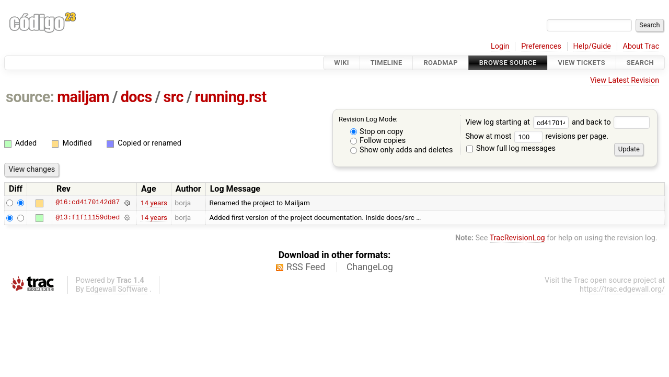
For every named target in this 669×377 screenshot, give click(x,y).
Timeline (386, 62)
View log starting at (518, 122)
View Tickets (581, 62)
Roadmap (440, 62)
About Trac (641, 46)
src (174, 97)
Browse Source (508, 62)
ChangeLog (370, 267)
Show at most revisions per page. (536, 136)
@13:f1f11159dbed (87, 217)
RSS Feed (305, 267)
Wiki (341, 62)
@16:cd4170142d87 (87, 202)
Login (500, 46)
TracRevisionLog (517, 238)
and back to (611, 122)
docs (136, 97)
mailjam (83, 97)
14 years (154, 202)
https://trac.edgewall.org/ (622, 289)
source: (30, 97)
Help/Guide (592, 46)
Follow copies (378, 140)
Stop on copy (376, 131)
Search (640, 62)
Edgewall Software (117, 289)
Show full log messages (511, 148)
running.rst (231, 97)
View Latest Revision (624, 80)
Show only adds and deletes (401, 150)
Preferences (541, 46)
